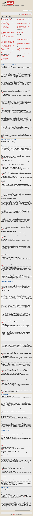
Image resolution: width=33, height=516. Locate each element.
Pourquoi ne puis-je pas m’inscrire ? (5, 27)
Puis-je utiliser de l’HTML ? (4, 56)
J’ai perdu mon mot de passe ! (5, 23)
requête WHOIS (9, 502)
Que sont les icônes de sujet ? (5, 61)
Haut (2, 70)
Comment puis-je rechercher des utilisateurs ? (22, 42)
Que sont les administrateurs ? (20, 19)
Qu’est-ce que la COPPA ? (4, 26)
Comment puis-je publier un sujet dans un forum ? (7, 40)
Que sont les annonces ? (4, 59)
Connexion (30, 14)
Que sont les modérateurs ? (20, 20)
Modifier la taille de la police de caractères (31, 12)
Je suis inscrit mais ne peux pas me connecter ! (7, 24)
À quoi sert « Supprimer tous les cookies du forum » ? (8, 28)
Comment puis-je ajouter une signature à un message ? (8, 42)
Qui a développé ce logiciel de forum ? (21, 56)
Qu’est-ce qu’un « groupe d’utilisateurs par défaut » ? (23, 26)
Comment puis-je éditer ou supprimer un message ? (7, 41)
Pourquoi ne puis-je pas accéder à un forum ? (7, 46)
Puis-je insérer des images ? (4, 57)
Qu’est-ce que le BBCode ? (4, 55)
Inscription (26, 14)
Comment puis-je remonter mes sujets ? (6, 52)
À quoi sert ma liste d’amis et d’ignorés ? (22, 35)
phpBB (14, 514)
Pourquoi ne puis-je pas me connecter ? (6, 19)
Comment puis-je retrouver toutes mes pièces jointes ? (24, 53)
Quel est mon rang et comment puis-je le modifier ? (7, 36)
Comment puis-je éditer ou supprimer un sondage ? (7, 45)
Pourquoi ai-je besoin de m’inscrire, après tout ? (7, 20)
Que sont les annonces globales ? (5, 58)
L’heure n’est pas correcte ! (4, 31)
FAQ (20, 14)
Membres (23, 14)
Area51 (25, 496)
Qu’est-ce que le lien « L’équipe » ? (21, 27)
